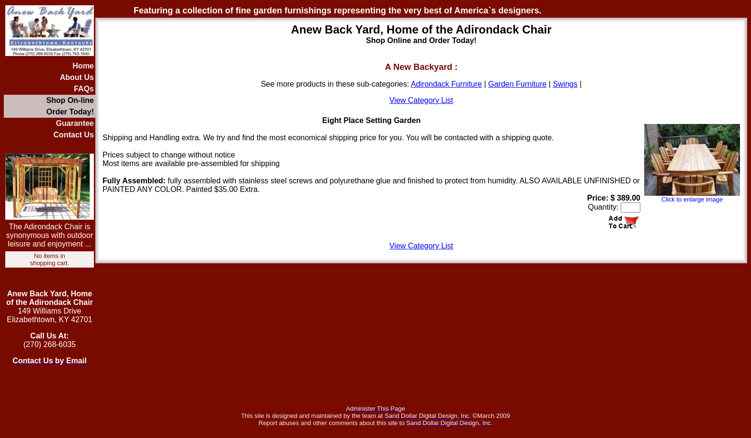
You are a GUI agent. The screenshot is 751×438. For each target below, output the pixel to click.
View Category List (421, 100)
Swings (565, 84)
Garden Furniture (517, 84)
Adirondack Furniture (446, 84)
